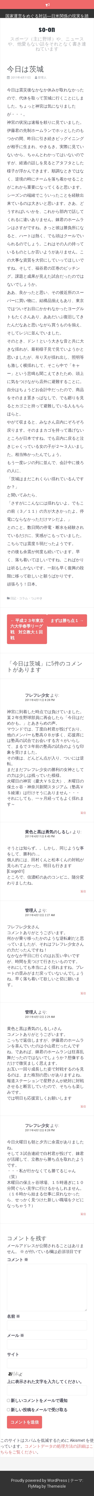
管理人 (42, 77)
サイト (13, 1354)
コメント (17, 1259)
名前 (13, 1316)
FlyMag (34, 1486)
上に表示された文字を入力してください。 (45, 1381)
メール (15, 1335)
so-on (47, 28)
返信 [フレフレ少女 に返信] (83, 812)
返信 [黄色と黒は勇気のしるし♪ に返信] (83, 891)
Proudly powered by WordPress (39, 1480)
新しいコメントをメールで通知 (39, 1400)
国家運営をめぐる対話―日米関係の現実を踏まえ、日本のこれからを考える (47, 18)
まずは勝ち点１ (67, 620)
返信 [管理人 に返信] (83, 993)
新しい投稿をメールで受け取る (39, 1409)
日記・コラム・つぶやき (26, 598)
